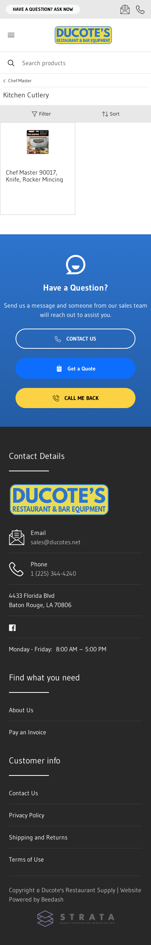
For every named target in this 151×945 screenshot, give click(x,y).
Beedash (52, 899)
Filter (41, 114)
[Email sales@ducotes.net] (125, 9)
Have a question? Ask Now (43, 9)
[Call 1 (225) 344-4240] (140, 9)
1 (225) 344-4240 (53, 573)
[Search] (75, 62)
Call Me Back (76, 398)
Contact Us (75, 338)
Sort (110, 114)
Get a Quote (75, 368)
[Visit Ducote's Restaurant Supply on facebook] (12, 627)
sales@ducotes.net (56, 542)
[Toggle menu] (11, 35)
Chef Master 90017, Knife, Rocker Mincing (34, 176)
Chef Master (19, 80)
